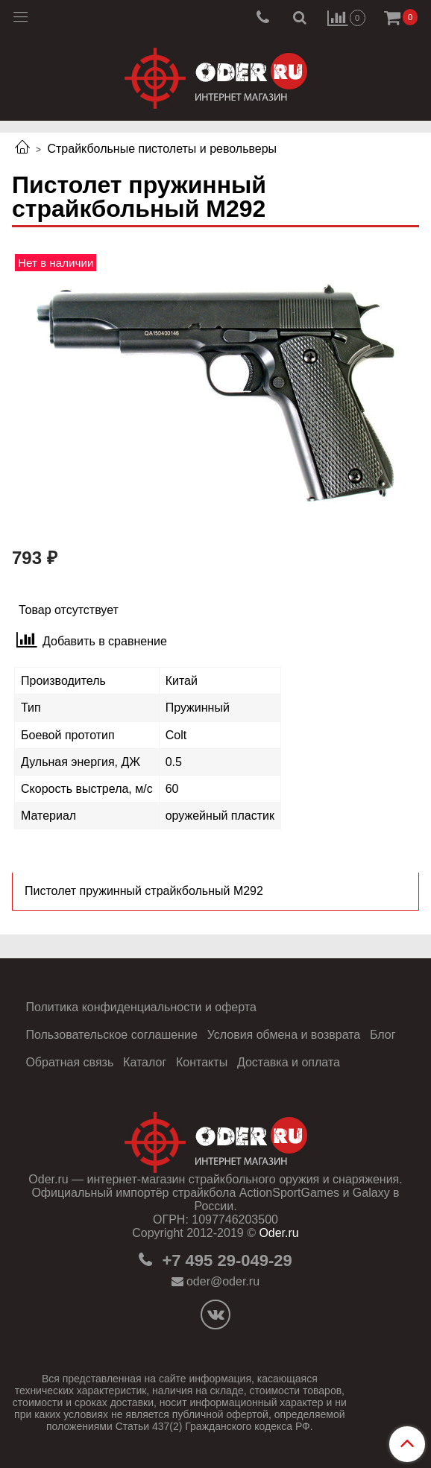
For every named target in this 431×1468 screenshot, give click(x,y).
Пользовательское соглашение (111, 1034)
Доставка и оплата (288, 1062)
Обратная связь (69, 1062)
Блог (383, 1034)
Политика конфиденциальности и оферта (140, 1007)
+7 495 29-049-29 (224, 1260)
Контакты (201, 1062)
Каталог (144, 1062)
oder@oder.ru (222, 1281)
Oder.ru (278, 1233)
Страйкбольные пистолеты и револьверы (162, 148)
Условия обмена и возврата (284, 1034)
